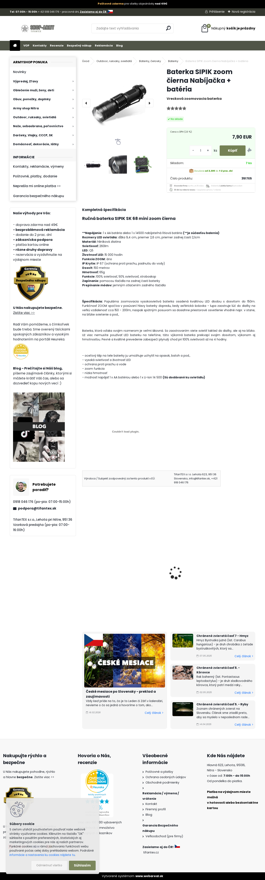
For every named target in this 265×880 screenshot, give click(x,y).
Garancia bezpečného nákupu (38, 196)
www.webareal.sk (149, 876)
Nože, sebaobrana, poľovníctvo (38, 126)
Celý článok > (154, 713)
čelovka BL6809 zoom (161, 572)
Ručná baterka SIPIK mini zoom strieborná (110, 574)
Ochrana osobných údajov (166, 777)
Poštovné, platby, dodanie (35, 176)
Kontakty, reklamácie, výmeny (38, 166)
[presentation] (86, 103)
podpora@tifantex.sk (37, 508)
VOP (26, 46)
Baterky (173, 61)
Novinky (19, 71)
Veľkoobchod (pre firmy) (164, 836)
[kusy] (201, 150)
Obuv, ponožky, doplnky (32, 99)
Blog (119, 46)
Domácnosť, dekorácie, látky (36, 144)
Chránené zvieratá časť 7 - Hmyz (222, 636)
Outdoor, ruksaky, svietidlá (34, 117)
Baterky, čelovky (150, 61)
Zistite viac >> (24, 312)
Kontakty (40, 46)
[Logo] (38, 28)
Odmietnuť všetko (49, 865)
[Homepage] (15, 45)
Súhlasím (82, 865)
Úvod (85, 61)
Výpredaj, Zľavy (25, 81)
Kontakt (151, 804)
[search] (168, 28)
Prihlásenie (217, 12)
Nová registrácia (243, 12)
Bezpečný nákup (79, 46)
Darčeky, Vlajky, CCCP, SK (33, 135)
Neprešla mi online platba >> (37, 186)
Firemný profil (156, 809)
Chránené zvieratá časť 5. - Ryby (222, 704)
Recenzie (57, 46)
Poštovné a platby (159, 772)
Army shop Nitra (26, 108)
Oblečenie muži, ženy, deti (33, 90)
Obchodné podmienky (162, 782)
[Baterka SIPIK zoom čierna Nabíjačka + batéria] (117, 103)
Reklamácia (104, 46)
